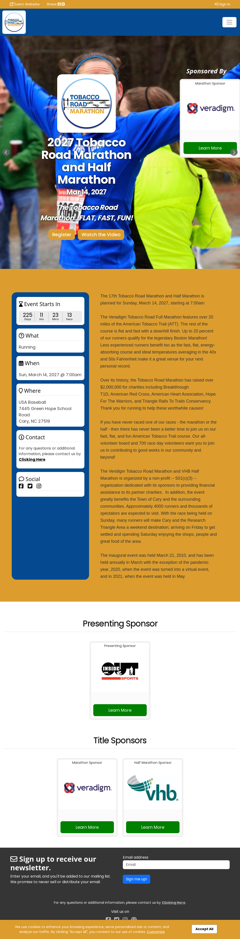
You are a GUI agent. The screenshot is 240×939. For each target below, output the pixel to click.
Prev (6, 152)
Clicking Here (32, 459)
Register (61, 234)
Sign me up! (136, 879)
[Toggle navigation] (229, 22)
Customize (156, 931)
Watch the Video (101, 234)
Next (234, 152)
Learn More (210, 148)
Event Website (25, 4)
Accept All (204, 929)
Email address (135, 857)
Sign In (222, 4)
